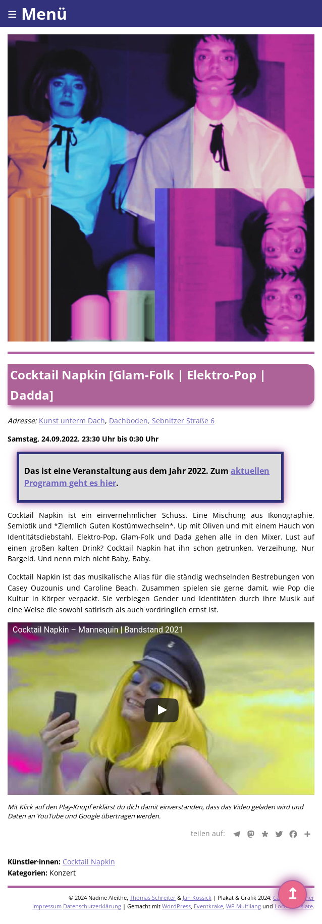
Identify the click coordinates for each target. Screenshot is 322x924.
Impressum (47, 906)
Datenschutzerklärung (92, 906)
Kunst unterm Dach (72, 420)
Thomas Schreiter (153, 897)
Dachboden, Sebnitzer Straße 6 (161, 420)
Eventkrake (208, 906)
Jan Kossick (197, 897)
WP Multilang (243, 906)
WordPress (176, 906)
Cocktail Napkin (89, 861)
